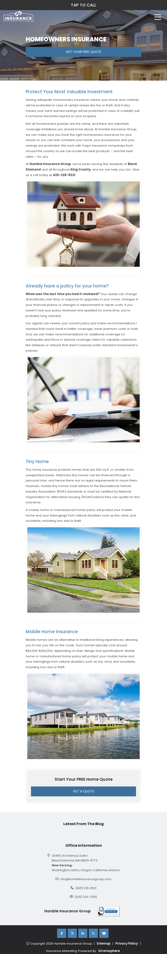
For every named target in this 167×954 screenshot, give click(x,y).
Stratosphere (109, 951)
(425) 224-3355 (86, 897)
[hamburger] (158, 17)
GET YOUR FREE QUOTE (83, 51)
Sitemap (103, 943)
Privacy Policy (126, 943)
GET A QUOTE (83, 791)
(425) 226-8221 (85, 888)
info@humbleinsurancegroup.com (85, 879)
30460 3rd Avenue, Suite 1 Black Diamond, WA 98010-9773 (74, 858)
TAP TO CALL (83, 5)
